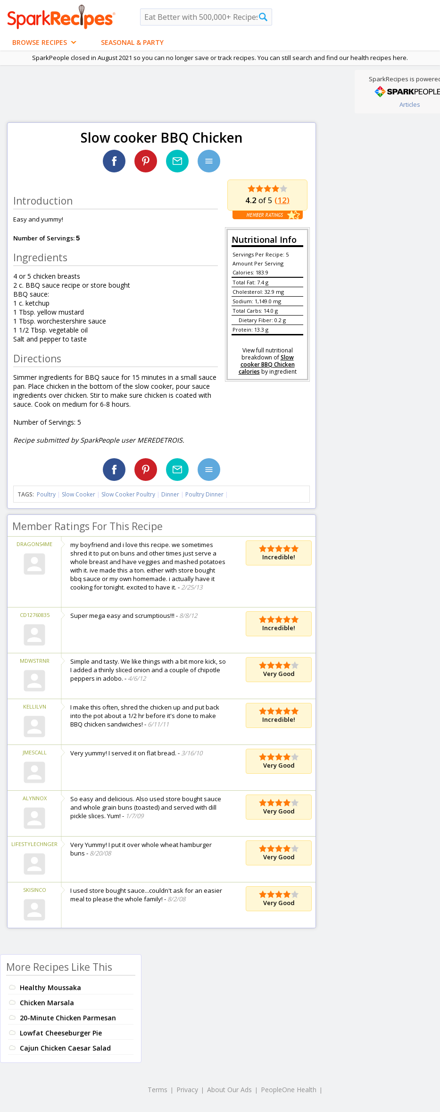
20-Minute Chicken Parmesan (68, 1017)
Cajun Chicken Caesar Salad (65, 1048)
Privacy (187, 1089)
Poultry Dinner (204, 494)
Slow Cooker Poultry (128, 494)
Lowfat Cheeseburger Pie (61, 1032)
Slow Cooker (78, 494)
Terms (157, 1089)
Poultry (46, 494)
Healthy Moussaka (50, 987)
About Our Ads (229, 1089)
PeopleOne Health (288, 1089)
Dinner (170, 494)
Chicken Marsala (47, 1002)
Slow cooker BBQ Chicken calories (267, 364)
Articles (409, 104)
